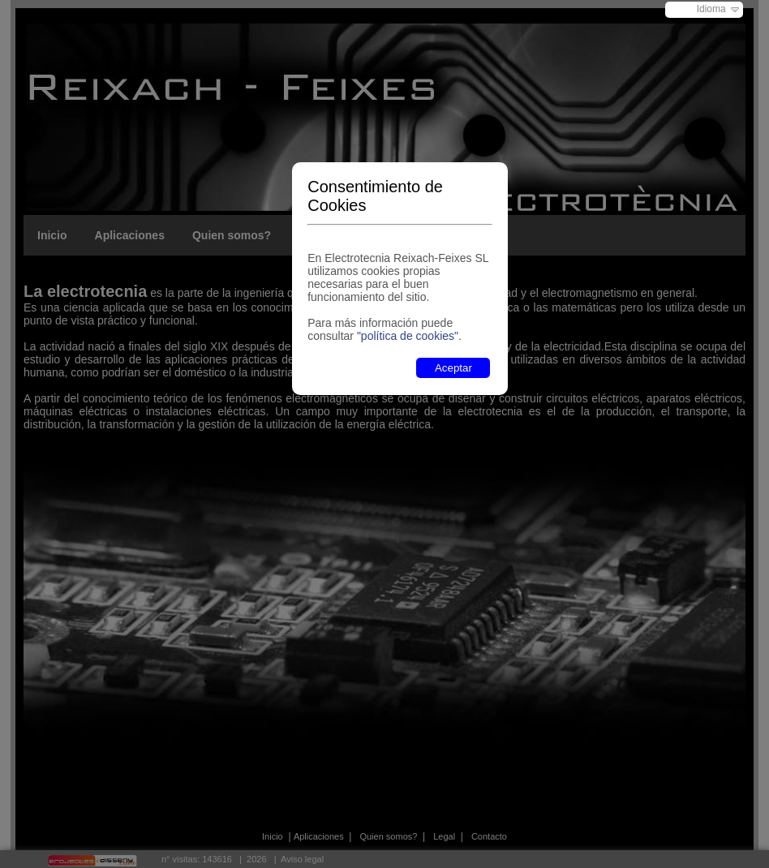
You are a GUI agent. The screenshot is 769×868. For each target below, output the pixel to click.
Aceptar (453, 368)
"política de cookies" (407, 335)
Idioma (711, 9)
